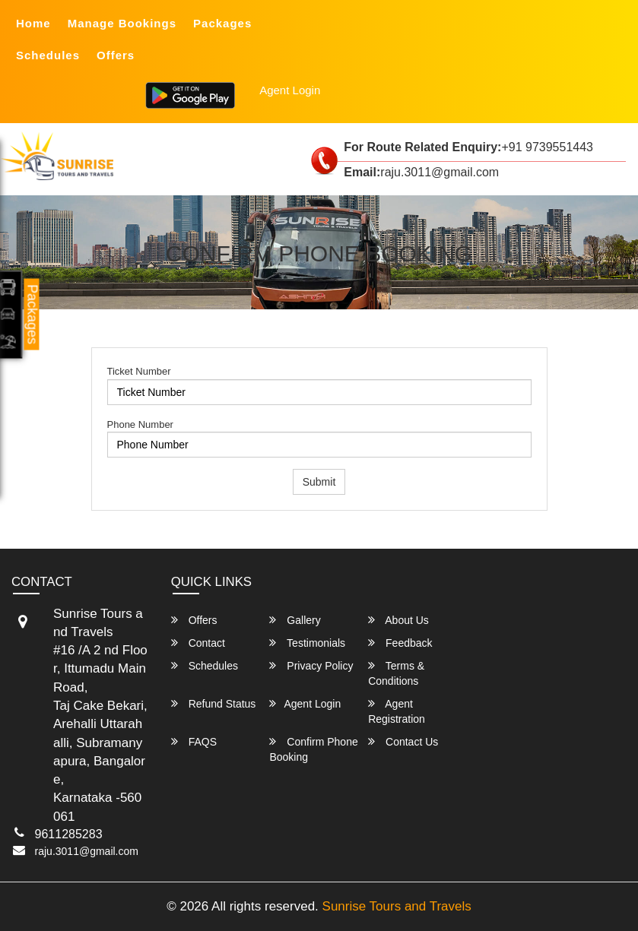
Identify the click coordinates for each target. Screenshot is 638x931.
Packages (222, 23)
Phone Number (140, 424)
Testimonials (307, 642)
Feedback (400, 642)
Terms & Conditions (396, 673)
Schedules (48, 55)
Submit (319, 482)
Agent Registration (396, 711)
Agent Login (289, 90)
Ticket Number (139, 371)
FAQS (194, 741)
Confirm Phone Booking (313, 749)
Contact (198, 642)
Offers (116, 55)
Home (33, 23)
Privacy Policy (311, 665)
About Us (398, 619)
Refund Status (213, 703)
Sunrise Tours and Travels (396, 906)
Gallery (294, 619)
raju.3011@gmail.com (86, 851)
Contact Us (403, 741)
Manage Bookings (122, 23)
